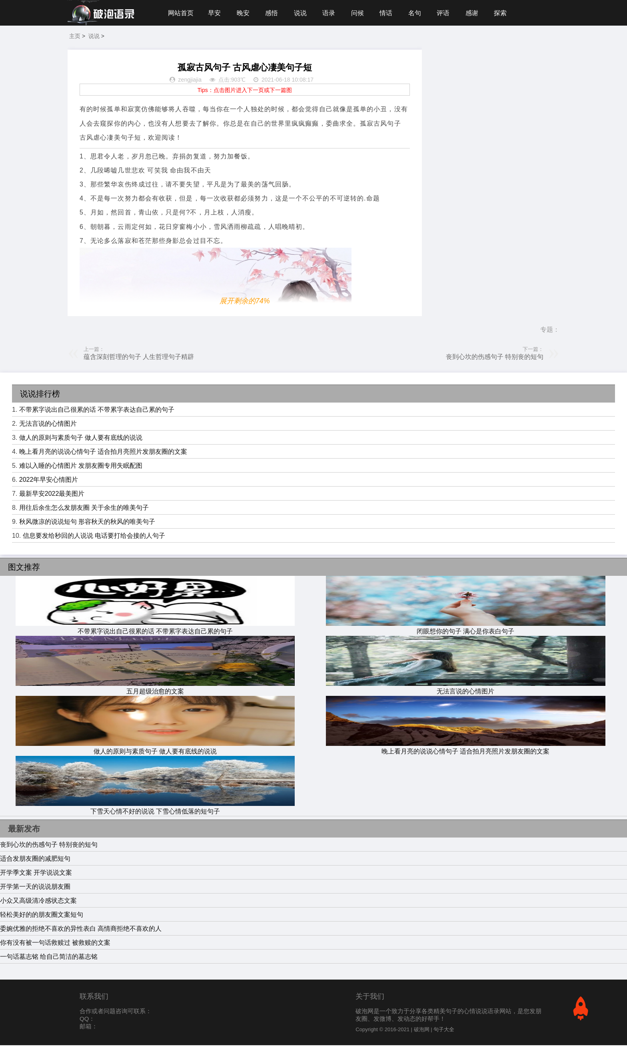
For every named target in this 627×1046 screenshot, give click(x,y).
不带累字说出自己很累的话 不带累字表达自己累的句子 (96, 410)
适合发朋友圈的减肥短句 (35, 859)
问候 (359, 13)
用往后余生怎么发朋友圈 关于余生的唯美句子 (84, 508)
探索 (504, 13)
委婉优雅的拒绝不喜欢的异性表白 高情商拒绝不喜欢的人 (81, 929)
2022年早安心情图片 (48, 480)
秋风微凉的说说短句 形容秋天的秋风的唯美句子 (87, 522)
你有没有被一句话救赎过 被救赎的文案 (55, 943)
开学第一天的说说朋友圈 (35, 887)
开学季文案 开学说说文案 (36, 873)
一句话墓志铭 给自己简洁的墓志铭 (49, 957)
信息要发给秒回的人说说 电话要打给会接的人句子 (94, 536)
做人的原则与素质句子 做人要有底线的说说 (80, 438)
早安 (214, 13)
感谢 (475, 13)
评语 (446, 13)
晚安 (244, 13)
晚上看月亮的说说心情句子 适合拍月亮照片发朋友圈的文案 (103, 452)
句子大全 (443, 1030)
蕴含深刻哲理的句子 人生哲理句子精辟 (139, 357)
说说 (302, 13)
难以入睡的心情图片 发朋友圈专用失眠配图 (80, 466)
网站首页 (181, 13)
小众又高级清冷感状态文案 (38, 901)
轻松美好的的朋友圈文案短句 (41, 915)
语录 (330, 13)
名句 (417, 13)
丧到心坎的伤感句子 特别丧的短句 (494, 357)
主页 (74, 37)
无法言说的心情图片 (48, 424)
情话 (388, 13)
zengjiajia (190, 81)
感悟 (272, 13)
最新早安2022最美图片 (52, 494)
